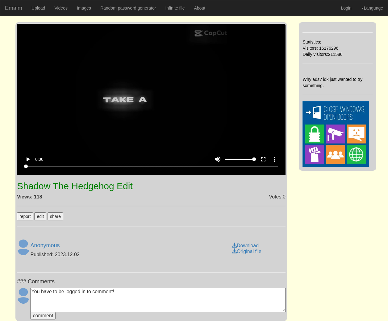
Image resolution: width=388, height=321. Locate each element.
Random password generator (128, 8)
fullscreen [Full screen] (263, 159)
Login (346, 8)
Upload (38, 8)
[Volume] (240, 159)
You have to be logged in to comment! (157, 300)
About (199, 8)
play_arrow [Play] (27, 159)
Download (245, 245)
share (55, 216)
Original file (246, 251)
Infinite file (175, 8)
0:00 (39, 159)
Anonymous (45, 245)
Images (84, 8)
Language (372, 8)
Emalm (13, 8)
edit (40, 216)
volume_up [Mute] (217, 159)
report (25, 216)
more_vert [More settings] (274, 159)
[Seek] (151, 166)
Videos (61, 8)
